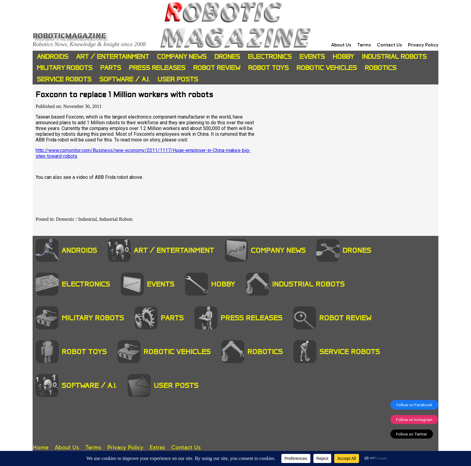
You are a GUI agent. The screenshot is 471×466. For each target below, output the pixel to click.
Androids (52, 56)
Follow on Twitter (411, 434)
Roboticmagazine (69, 36)
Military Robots (64, 68)
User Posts (178, 79)
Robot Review (216, 68)
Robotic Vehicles (326, 68)
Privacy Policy (423, 45)
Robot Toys (268, 68)
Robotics (380, 68)
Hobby (343, 56)
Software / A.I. (124, 79)
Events (312, 56)
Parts (110, 68)
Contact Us (389, 45)
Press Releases (157, 68)
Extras (157, 447)
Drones (227, 56)
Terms (364, 45)
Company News (182, 56)
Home (41, 447)
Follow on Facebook (414, 404)
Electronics (270, 56)
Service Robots (64, 79)
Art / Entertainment (112, 56)
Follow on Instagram (414, 419)
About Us (341, 45)
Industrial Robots (394, 56)
